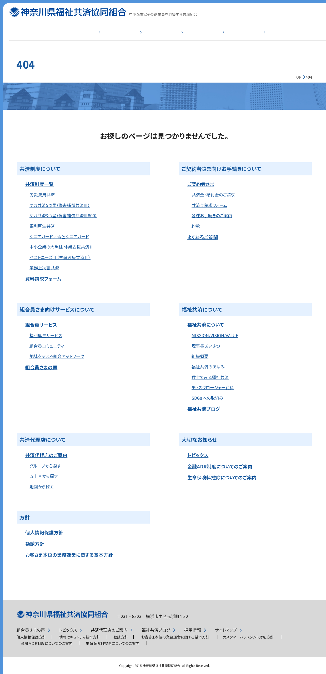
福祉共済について (220, 36)
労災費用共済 (42, 195)
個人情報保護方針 (44, 532)
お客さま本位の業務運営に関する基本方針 (69, 554)
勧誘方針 (34, 543)
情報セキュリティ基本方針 (79, 637)
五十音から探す (43, 476)
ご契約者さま (111, 36)
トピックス (197, 455)
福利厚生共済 (42, 226)
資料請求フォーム (43, 278)
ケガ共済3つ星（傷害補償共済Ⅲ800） (63, 215)
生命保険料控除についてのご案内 (222, 477)
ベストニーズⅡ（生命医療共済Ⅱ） (60, 257)
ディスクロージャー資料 (213, 387)
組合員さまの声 (41, 367)
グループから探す (45, 466)
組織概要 (200, 356)
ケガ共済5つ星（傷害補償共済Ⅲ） (59, 205)
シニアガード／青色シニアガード (59, 237)
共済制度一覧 (57, 36)
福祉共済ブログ (203, 408)
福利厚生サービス (45, 335)
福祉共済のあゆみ (208, 367)
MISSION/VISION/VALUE (215, 335)
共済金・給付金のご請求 (213, 195)
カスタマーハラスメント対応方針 (248, 637)
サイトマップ (226, 630)
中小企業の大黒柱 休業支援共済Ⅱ (61, 247)
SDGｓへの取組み (207, 398)
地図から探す (41, 487)
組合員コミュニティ (46, 346)
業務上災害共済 (44, 268)
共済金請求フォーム (209, 205)
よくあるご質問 (274, 36)
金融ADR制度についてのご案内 (219, 466)
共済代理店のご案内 (46, 455)
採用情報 (192, 630)
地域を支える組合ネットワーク (56, 356)
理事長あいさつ (206, 346)
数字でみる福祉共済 (210, 377)
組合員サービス (166, 36)
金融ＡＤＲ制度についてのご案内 (47, 643)
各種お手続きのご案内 (212, 215)
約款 (196, 226)
